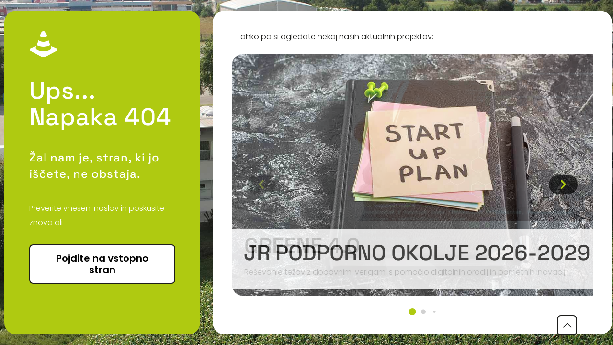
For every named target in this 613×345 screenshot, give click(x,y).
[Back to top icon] (567, 325)
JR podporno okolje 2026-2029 (417, 252)
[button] (412, 311)
